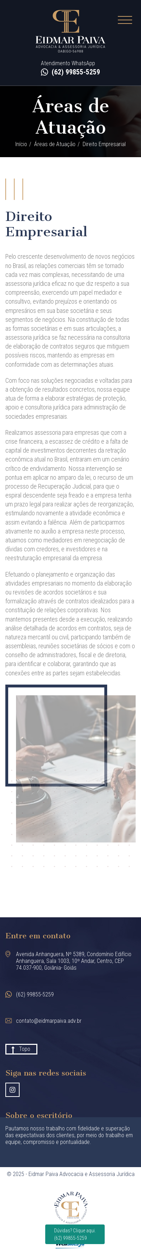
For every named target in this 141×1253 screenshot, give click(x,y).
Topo (24, 1049)
